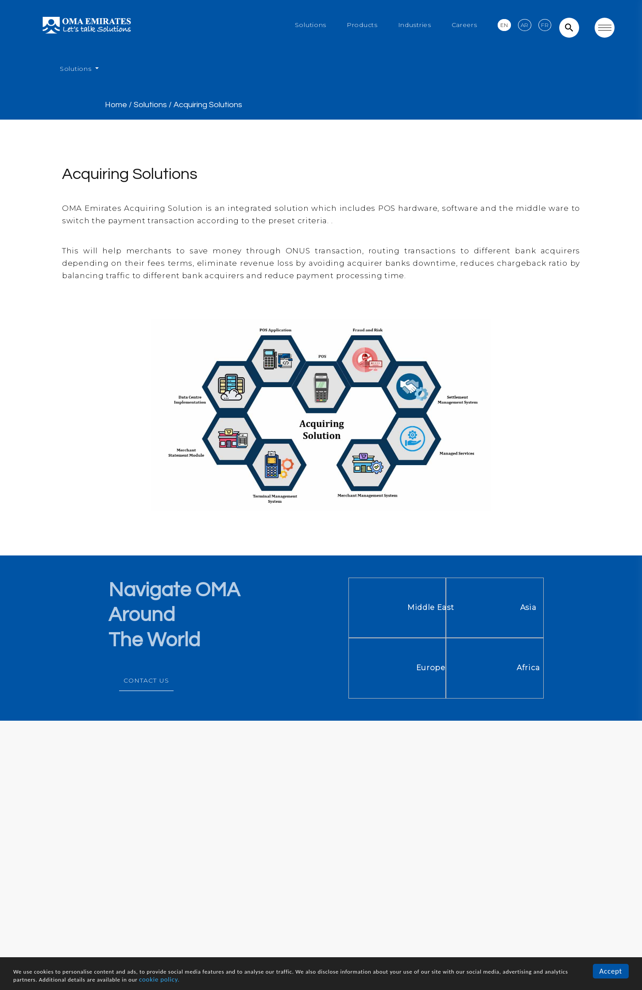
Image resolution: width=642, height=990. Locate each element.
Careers (464, 25)
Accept (610, 971)
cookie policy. (159, 979)
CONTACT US (146, 680)
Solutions (310, 25)
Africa (591, 668)
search (569, 27)
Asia (592, 607)
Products (362, 25)
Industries (414, 25)
